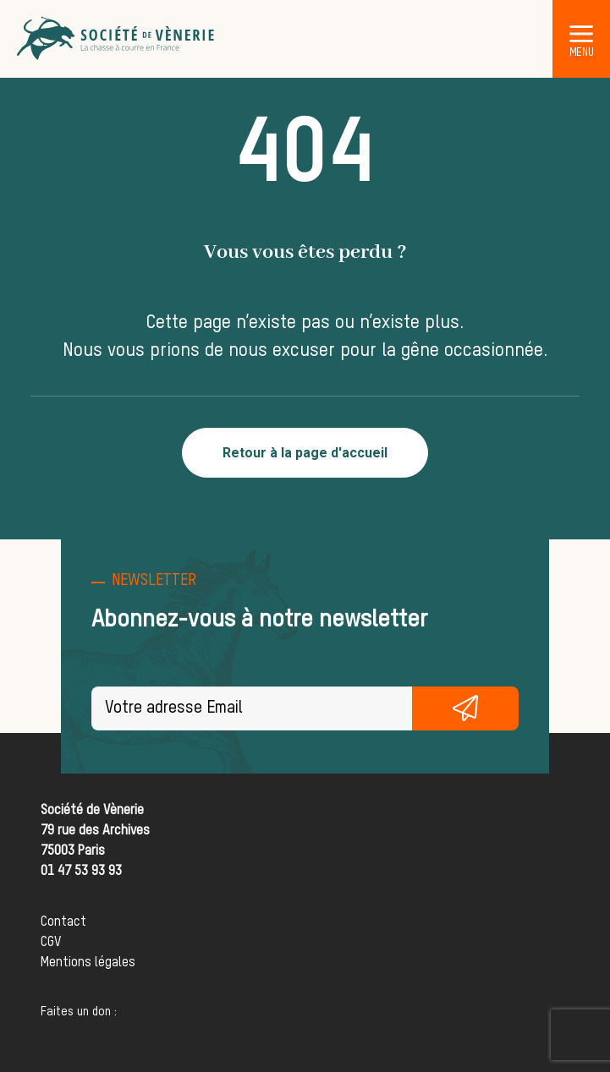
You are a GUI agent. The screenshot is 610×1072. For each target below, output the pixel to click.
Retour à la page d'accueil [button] (305, 453)
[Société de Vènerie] (117, 39)
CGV (51, 942)
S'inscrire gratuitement (465, 708)
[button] (581, 33)
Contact (63, 922)
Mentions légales (88, 963)
